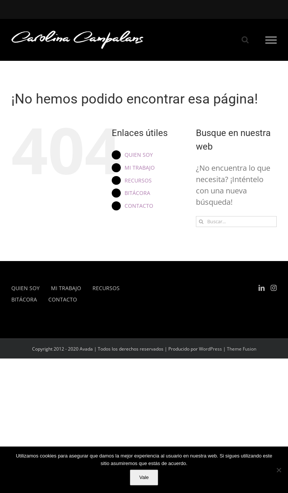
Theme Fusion (241, 349)
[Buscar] (201, 221)
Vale (144, 477)
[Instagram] (274, 288)
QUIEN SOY (139, 154)
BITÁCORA (137, 192)
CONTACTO (139, 205)
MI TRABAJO (140, 167)
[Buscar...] (236, 221)
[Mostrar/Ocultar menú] (271, 40)
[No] (278, 470)
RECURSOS (138, 180)
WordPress (210, 349)
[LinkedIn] (262, 288)
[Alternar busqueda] (245, 39)
